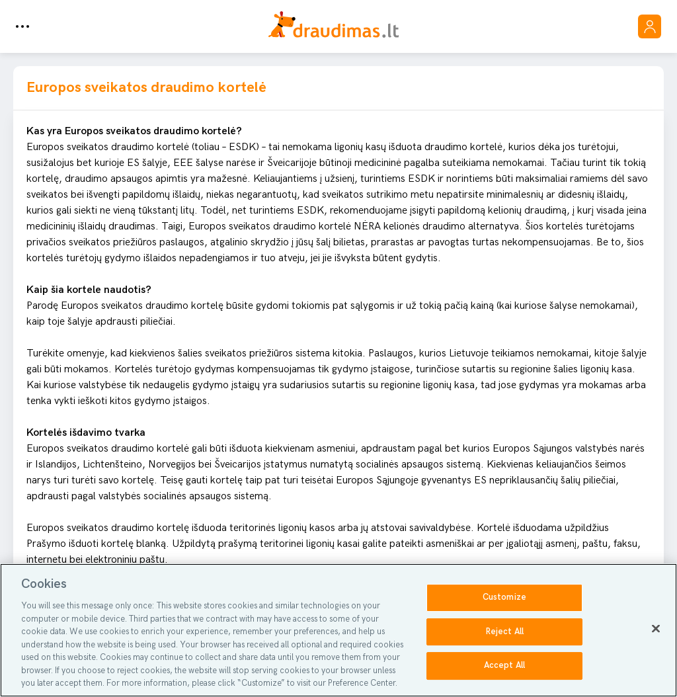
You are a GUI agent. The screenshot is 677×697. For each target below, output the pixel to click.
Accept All (504, 666)
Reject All (504, 631)
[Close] (655, 628)
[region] (338, 630)
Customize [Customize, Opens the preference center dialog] (504, 597)
